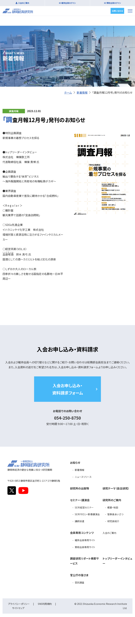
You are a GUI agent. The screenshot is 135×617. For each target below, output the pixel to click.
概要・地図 (112, 507)
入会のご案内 (23, 3)
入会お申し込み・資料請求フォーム (67, 389)
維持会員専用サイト (85, 540)
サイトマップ (18, 608)
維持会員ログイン (68, 3)
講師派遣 (79, 521)
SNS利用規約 (45, 603)
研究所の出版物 (79, 488)
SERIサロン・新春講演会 (87, 514)
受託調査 (79, 582)
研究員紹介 (113, 521)
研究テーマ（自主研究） (116, 488)
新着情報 (82, 92)
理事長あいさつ (115, 514)
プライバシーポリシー (19, 603)
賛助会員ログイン (114, 3)
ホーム (68, 92)
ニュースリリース (83, 476)
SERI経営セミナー (84, 507)
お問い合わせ (117, 10)
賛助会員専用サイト (85, 547)
